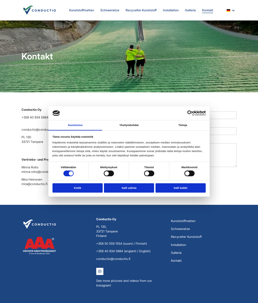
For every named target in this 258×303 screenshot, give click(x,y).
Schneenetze (109, 10)
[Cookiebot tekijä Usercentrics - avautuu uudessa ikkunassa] (190, 113)
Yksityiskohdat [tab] (128, 125)
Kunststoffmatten (81, 10)
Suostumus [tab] (75, 125)
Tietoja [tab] (182, 125)
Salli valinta (129, 187)
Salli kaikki (180, 187)
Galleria (190, 10)
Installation (171, 10)
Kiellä (77, 187)
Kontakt (207, 10)
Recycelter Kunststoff (141, 10)
